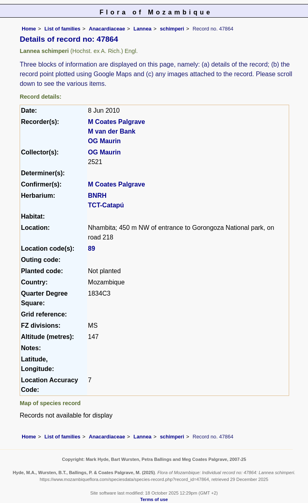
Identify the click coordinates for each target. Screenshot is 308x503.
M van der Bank (111, 131)
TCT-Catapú (106, 205)
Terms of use (154, 499)
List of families (63, 29)
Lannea (143, 29)
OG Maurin (104, 141)
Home (29, 29)
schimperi (172, 29)
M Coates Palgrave (116, 121)
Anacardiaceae (107, 29)
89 (91, 248)
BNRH (97, 195)
